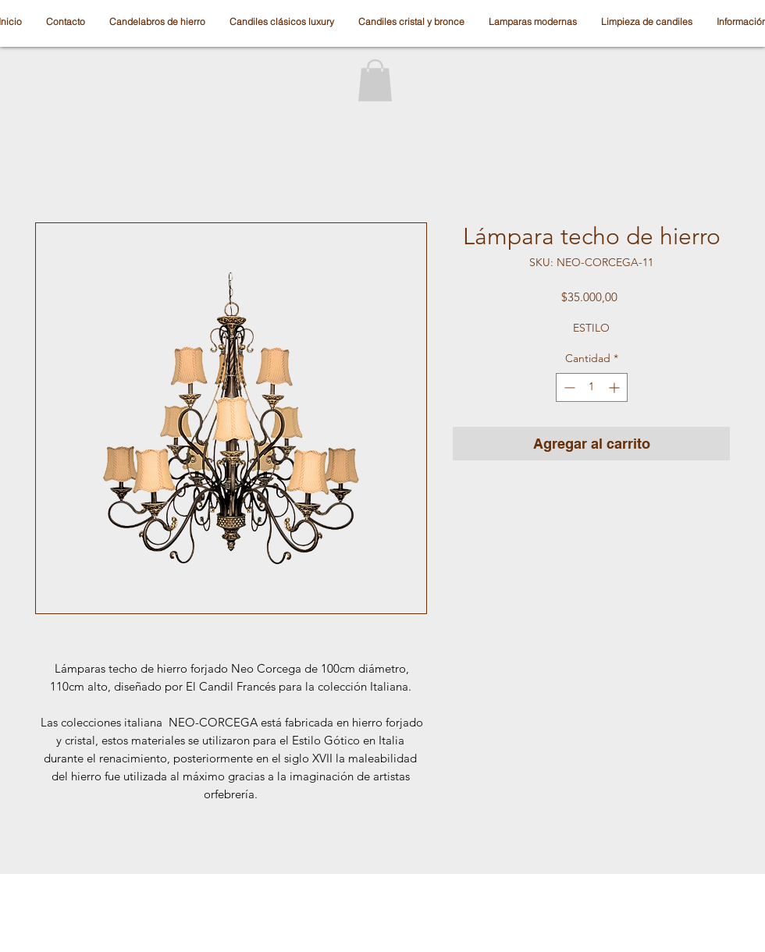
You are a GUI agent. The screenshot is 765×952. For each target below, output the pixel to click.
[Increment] (615, 387)
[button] (375, 80)
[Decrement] (568, 387)
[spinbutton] (592, 387)
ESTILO (591, 328)
